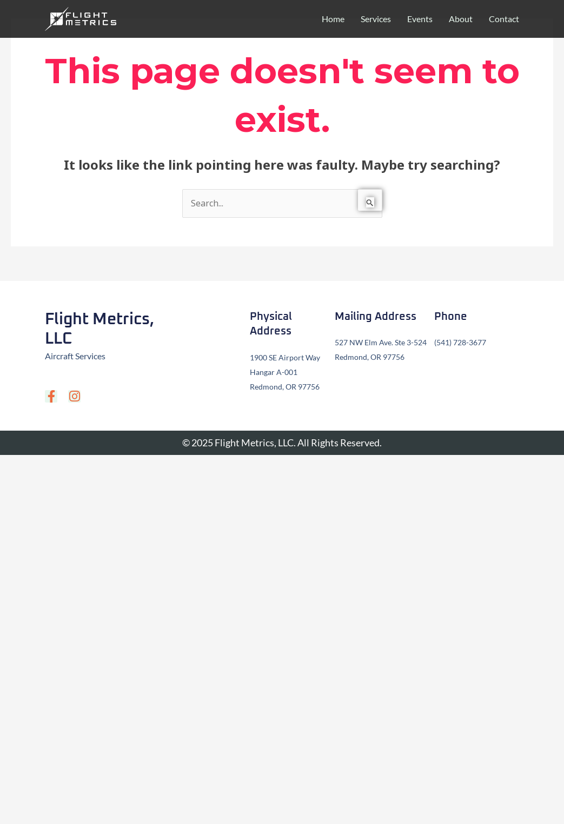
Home (333, 19)
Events (420, 19)
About (461, 19)
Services (376, 19)
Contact (504, 19)
